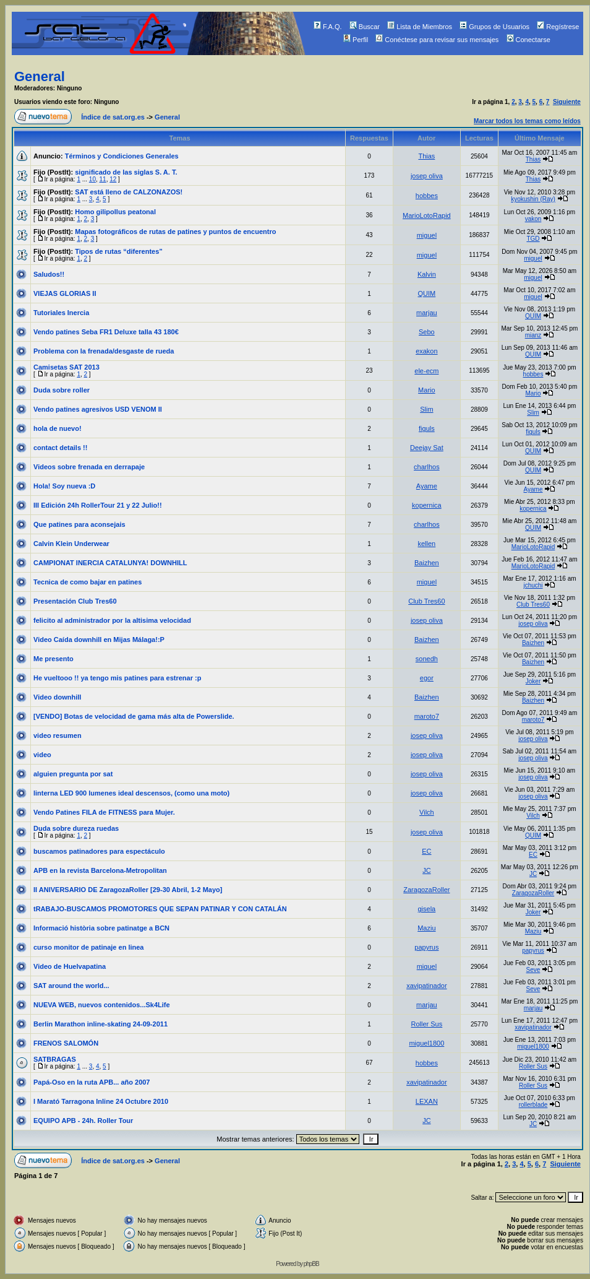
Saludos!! (48, 274)
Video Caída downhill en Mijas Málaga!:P (99, 639)
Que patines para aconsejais (79, 524)
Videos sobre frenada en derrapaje (89, 466)
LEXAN (427, 1101)
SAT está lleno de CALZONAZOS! (128, 192)
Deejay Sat (426, 447)
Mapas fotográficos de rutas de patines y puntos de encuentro (175, 231)
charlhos (427, 466)
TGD (532, 238)
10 (92, 179)
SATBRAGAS (54, 1059)
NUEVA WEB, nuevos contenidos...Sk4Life (101, 1004)
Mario (426, 390)
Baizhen (426, 562)
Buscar (364, 26)
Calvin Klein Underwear (71, 543)
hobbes (427, 195)
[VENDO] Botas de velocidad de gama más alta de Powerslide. (133, 716)
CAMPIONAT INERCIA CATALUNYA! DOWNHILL (110, 562)
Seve (533, 969)
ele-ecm (426, 371)
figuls (427, 428)
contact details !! (60, 447)
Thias (426, 156)
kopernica (427, 505)
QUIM (427, 293)
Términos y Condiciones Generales (122, 156)
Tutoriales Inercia (61, 312)
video (42, 754)
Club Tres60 (426, 601)
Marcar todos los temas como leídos (527, 121)
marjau (426, 312)
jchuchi (532, 585)
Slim (426, 409)
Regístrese (558, 26)
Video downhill (57, 697)
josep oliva (427, 176)
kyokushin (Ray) (533, 199)
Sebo (427, 332)
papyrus (426, 947)
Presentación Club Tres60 (75, 601)
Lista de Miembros (419, 26)
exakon (426, 351)
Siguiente (567, 101)
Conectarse (528, 39)
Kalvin (426, 274)
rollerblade (533, 1104)
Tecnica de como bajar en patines (87, 582)
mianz (533, 335)
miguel (427, 235)
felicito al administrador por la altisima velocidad (112, 620)
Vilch (426, 812)
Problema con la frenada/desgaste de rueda (103, 351)
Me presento (53, 658)
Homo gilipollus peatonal (115, 211)
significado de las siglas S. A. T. (126, 172)
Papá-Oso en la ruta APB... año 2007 (91, 1082)
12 (112, 179)
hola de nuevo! (57, 428)
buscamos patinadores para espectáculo (99, 851)
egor (427, 678)
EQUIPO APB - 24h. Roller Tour (83, 1120)
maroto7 (426, 716)
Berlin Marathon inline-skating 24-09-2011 (100, 1024)
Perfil (355, 39)
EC (426, 851)
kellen (427, 543)
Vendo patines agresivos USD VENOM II (97, 409)
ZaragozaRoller (426, 889)
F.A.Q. (328, 26)
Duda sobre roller (61, 390)
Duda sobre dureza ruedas (76, 828)
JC (426, 870)
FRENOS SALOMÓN (65, 1043)
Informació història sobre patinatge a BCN (101, 928)
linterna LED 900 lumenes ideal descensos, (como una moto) (131, 793)
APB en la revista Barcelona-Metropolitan (100, 870)
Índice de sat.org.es (113, 117)
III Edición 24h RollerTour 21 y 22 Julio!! (97, 505)
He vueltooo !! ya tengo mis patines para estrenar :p (117, 678)
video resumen (57, 735)
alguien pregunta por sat (73, 774)
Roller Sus (427, 1024)
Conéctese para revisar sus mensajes (436, 39)
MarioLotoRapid (427, 215)
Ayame (426, 486)
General (39, 76)
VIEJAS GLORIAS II (64, 293)
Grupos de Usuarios (494, 26)
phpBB (311, 1263)
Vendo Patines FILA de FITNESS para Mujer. (104, 812)
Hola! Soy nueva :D (64, 486)
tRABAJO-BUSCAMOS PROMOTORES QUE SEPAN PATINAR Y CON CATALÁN (160, 909)
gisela (427, 909)
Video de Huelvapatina (69, 966)
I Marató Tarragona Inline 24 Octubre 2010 (100, 1101)
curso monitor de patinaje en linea (88, 947)
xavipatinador (426, 985)
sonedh (427, 658)
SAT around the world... (71, 985)
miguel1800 (426, 1043)
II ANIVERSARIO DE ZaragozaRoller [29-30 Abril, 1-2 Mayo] (127, 889)
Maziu (426, 928)
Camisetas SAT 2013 (66, 367)
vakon (533, 218)
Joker (533, 681)
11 (103, 179)
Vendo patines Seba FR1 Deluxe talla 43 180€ (106, 332)
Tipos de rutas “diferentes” (119, 251)
